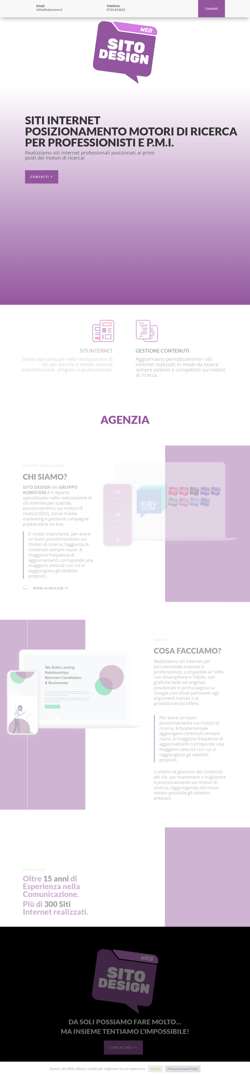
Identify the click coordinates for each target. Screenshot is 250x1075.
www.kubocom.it (49, 459)
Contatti (211, 8)
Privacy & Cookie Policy (183, 1069)
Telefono (113, 6)
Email (40, 6)
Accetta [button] (155, 1069)
